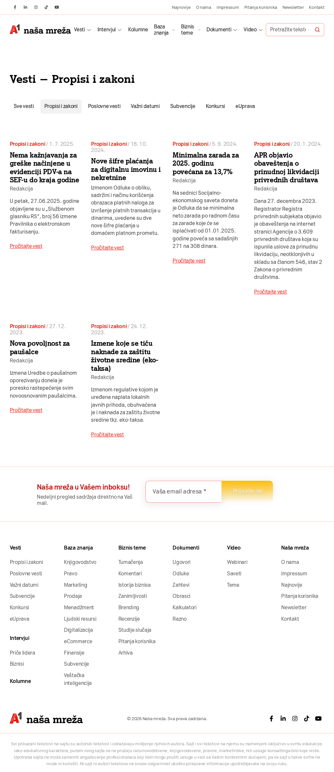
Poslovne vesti (104, 106)
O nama (203, 7)
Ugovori (181, 562)
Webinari (237, 562)
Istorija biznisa (134, 585)
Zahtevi (181, 585)
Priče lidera (22, 653)
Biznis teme (187, 29)
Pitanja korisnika (260, 7)
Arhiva (125, 653)
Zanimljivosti (132, 596)
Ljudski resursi (80, 619)
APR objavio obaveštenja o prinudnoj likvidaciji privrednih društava (286, 167)
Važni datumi (145, 106)
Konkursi (215, 106)
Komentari (130, 573)
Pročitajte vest (26, 246)
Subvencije (182, 106)
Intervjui (107, 29)
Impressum (228, 7)
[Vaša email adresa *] (183, 492)
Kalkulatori (185, 607)
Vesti (79, 29)
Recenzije (129, 619)
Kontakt (316, 7)
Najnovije (181, 7)
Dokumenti (218, 29)
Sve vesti (24, 106)
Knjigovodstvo (80, 562)
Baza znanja (161, 29)
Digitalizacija (78, 630)
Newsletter (293, 7)
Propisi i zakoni (61, 106)
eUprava (245, 106)
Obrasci (181, 596)
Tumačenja (130, 562)
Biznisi (17, 664)
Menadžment (79, 607)
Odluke (181, 573)
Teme (233, 585)
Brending (129, 607)
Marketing (75, 585)
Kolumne (138, 29)
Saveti (234, 573)
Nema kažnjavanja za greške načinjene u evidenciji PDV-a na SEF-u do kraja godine (44, 167)
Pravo (70, 573)
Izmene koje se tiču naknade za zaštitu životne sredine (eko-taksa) (124, 355)
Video (250, 29)
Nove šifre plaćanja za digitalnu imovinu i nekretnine (126, 169)
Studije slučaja (134, 630)
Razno (179, 619)
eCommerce (78, 641)
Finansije (74, 653)
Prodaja (73, 596)
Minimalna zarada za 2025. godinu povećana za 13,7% (206, 163)
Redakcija (21, 189)
